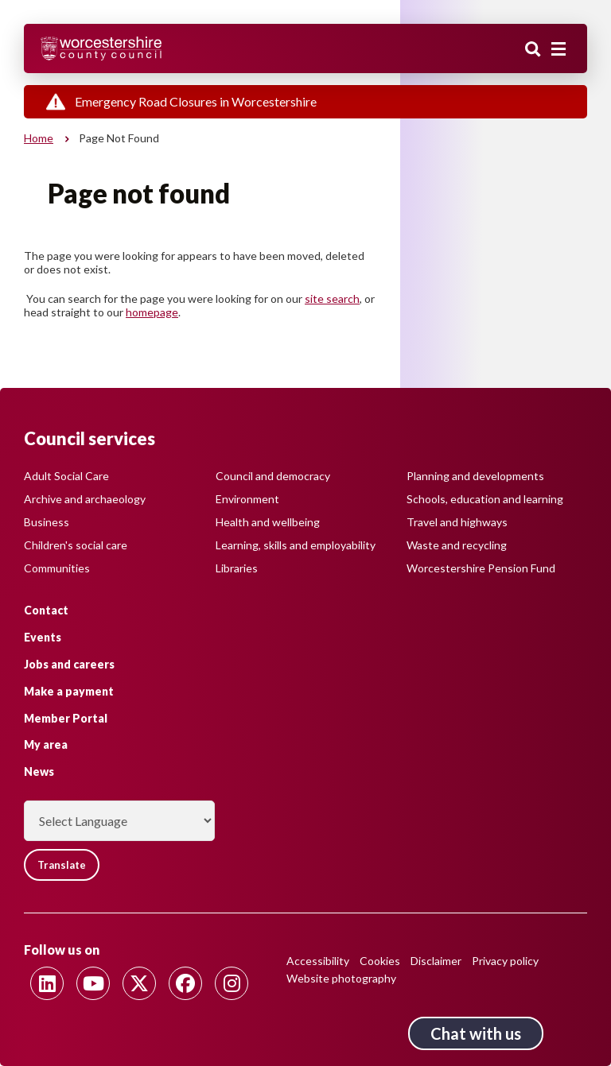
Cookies (380, 960)
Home (38, 138)
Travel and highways (457, 522)
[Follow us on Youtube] (93, 983)
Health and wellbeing (268, 522)
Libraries (237, 568)
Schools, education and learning (485, 499)
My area (46, 744)
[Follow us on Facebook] (185, 983)
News (39, 771)
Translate (61, 865)
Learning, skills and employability (296, 545)
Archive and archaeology (85, 499)
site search (332, 298)
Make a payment (69, 691)
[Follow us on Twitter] (139, 983)
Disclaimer (436, 960)
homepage (152, 312)
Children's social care (75, 545)
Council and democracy (273, 476)
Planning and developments (475, 476)
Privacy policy (505, 960)
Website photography (341, 978)
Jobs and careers (69, 664)
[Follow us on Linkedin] (47, 983)
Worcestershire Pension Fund (481, 568)
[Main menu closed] (558, 49)
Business (46, 522)
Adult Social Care (66, 476)
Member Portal (65, 718)
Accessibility (317, 960)
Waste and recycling (457, 545)
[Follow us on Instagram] (231, 983)
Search (533, 50)
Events (42, 637)
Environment (247, 499)
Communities (57, 568)
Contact (46, 610)
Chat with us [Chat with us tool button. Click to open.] (475, 1033)
